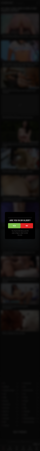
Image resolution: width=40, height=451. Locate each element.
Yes (14, 226)
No (27, 226)
